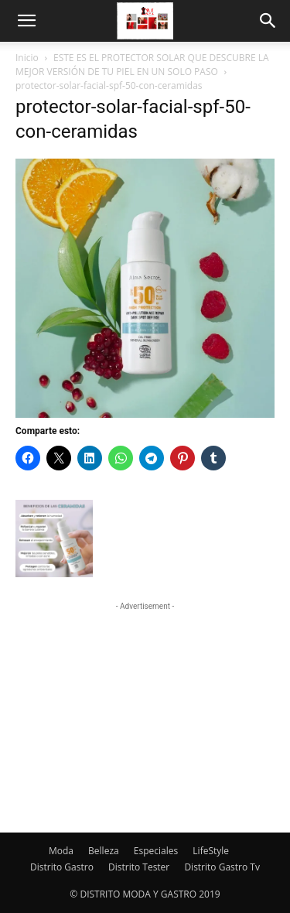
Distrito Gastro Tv (222, 867)
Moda (61, 850)
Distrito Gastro (62, 867)
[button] (26, 21)
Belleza (103, 850)
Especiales (156, 850)
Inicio (27, 57)
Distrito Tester (138, 867)
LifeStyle (211, 850)
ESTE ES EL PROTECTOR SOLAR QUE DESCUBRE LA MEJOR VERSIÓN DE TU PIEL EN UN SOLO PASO (142, 64)
